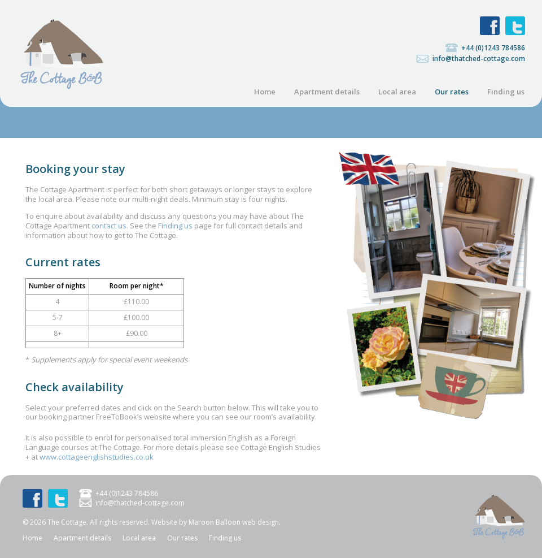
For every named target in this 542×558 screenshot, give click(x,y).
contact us (108, 225)
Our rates (452, 92)
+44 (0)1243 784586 (493, 48)
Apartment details (327, 92)
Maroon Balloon (215, 522)
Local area (397, 92)
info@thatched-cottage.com (478, 58)
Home (265, 92)
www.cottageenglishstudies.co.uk (97, 457)
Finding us (505, 92)
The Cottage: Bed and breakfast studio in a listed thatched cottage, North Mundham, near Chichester (62, 54)
